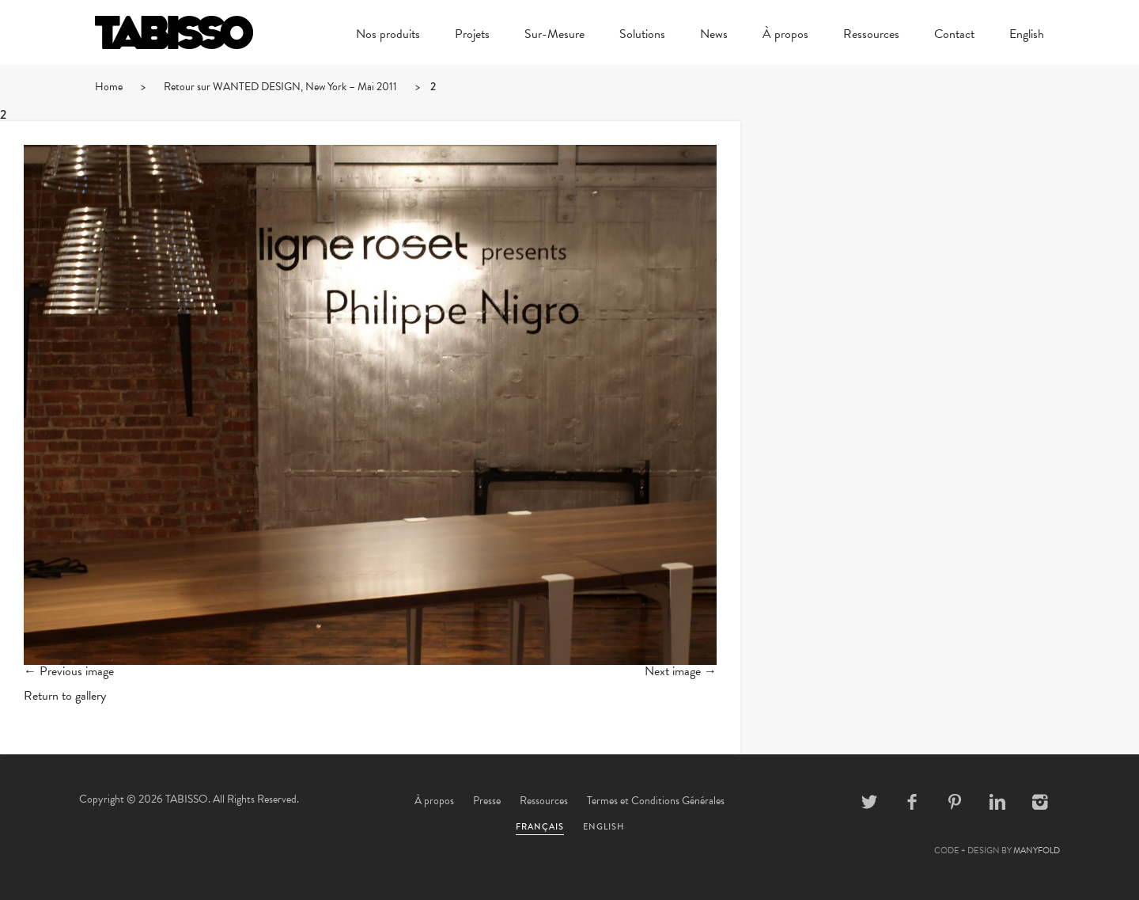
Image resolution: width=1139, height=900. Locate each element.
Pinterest (955, 802)
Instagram (1040, 802)
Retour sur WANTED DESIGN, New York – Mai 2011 (280, 86)
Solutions (642, 36)
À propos (785, 36)
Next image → (681, 671)
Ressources (871, 36)
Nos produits (388, 36)
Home (109, 86)
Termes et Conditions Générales (656, 800)
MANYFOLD (1036, 850)
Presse (487, 800)
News (714, 36)
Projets (472, 36)
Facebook (912, 802)
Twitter (869, 802)
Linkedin (997, 802)
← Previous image (69, 671)
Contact (954, 36)
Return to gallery (65, 695)
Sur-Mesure (554, 36)
